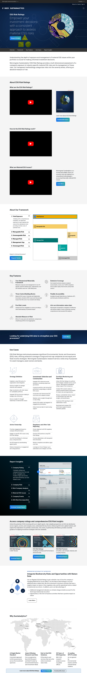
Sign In (83, 4)
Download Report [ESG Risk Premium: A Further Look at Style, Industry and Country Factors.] (63, 557)
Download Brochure (64, 120)
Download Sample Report (19, 507)
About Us (74, 4)
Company (81, 1)
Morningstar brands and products (9, 1)
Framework (20, 50)
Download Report (16, 559)
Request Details (16, 38)
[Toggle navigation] (83, 8)
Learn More (61, 184)
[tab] (20, 216)
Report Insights (48, 50)
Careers (79, 4)
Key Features (29, 50)
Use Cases (38, 50)
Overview (12, 50)
